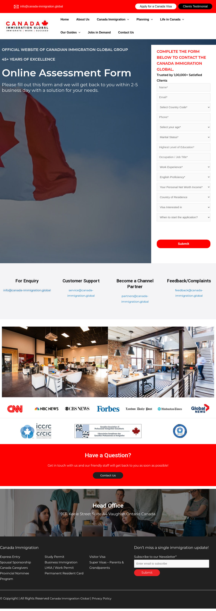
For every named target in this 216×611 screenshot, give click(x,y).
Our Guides (177, 19)
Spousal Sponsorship (15, 564)
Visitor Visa (97, 559)
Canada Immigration (103, 19)
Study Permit (54, 559)
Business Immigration (61, 564)
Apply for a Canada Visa (156, 6)
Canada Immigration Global (70, 601)
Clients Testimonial (195, 6)
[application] (117, 19)
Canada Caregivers (14, 570)
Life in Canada (153, 19)
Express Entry (10, 559)
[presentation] (185, 232)
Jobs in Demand (71, 32)
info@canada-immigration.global (38, 6)
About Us (77, 19)
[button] (6, 364)
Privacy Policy (103, 601)
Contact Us (93, 32)
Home (64, 19)
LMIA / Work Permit (59, 570)
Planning (130, 19)
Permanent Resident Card (64, 576)
